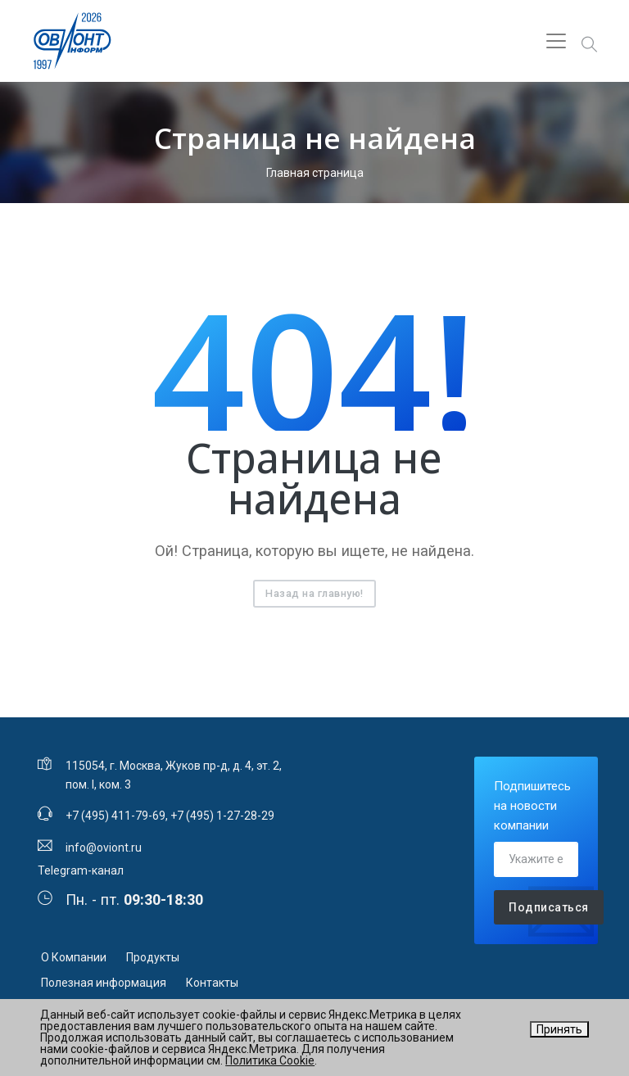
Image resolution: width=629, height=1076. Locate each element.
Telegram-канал (81, 870)
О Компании (73, 957)
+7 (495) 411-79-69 (115, 815)
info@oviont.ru (104, 847)
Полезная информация (103, 982)
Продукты (152, 957)
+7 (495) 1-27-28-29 (222, 815)
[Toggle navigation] (556, 41)
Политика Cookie (269, 1060)
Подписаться (549, 907)
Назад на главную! (314, 593)
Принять (559, 1029)
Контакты (212, 982)
